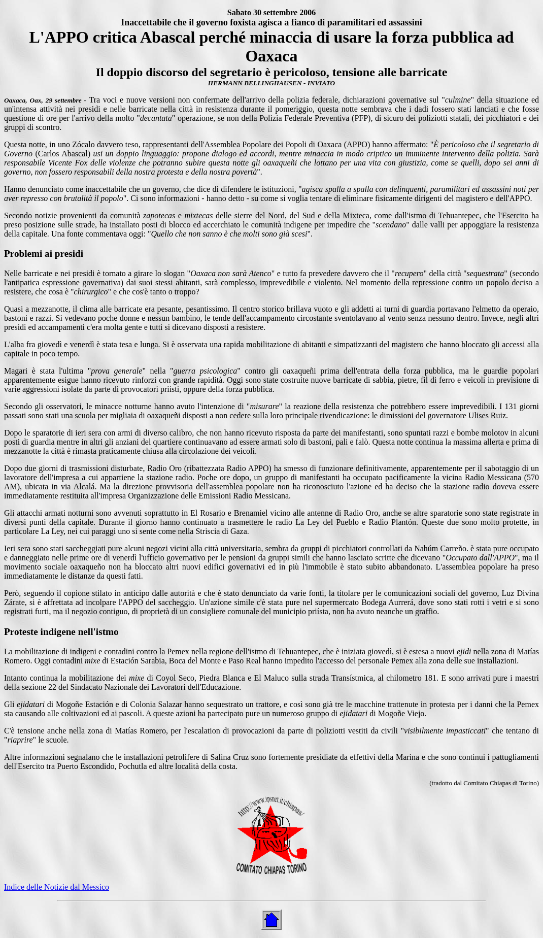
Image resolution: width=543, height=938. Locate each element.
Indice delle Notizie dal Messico (56, 887)
